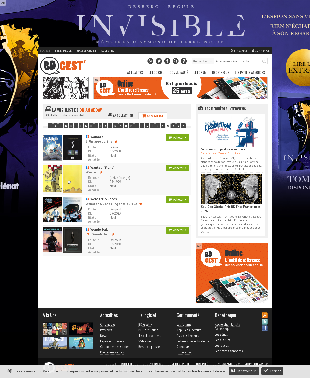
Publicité (201, 364)
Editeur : (94, 147)
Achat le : (94, 159)
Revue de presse (149, 347)
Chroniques (107, 324)
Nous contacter (256, 364)
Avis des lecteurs (188, 336)
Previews (106, 330)
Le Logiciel (156, 72)
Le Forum (200, 72)
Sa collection (120, 115)
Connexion (261, 50)
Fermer (272, 370)
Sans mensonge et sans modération (226, 149)
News (104, 336)
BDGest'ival (184, 352)
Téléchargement (149, 336)
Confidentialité (179, 364)
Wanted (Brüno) (100, 167)
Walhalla (95, 137)
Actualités (135, 72)
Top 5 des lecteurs (189, 330)
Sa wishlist (152, 115)
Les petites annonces (250, 72)
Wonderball (97, 229)
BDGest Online (86, 50)
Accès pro (108, 50)
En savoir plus (244, 370)
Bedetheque (63, 50)
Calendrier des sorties (114, 347)
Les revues (222, 345)
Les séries (221, 334)
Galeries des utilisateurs (193, 341)
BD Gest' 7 (145, 324)
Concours (183, 347)
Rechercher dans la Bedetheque (227, 326)
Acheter (177, 137)
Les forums (184, 324)
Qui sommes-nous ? (226, 364)
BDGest (45, 50)
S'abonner (145, 341)
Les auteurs (222, 340)
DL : (90, 151)
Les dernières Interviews (225, 108)
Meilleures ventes (112, 352)
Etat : (92, 155)
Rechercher (264, 62)
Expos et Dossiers (112, 341)
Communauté (178, 72)
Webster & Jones (101, 199)
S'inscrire (239, 50)
